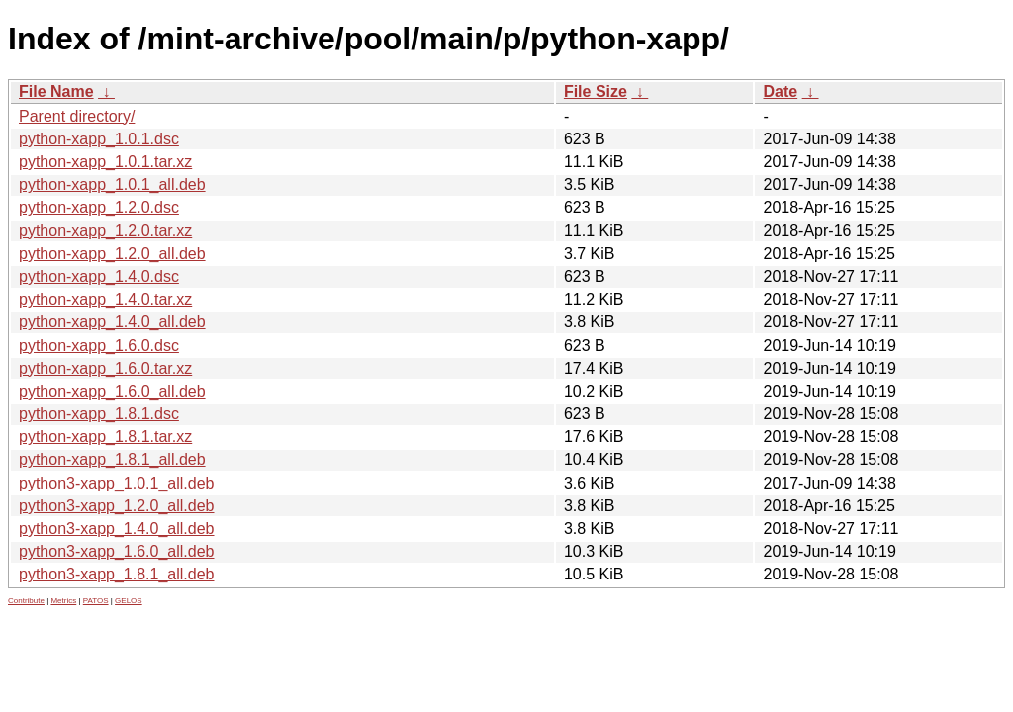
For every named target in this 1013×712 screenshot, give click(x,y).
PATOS (96, 600)
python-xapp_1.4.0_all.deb (112, 321)
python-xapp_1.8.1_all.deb (112, 459)
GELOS (128, 600)
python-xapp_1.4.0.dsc (99, 276)
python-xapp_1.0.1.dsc (99, 139)
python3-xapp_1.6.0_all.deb (117, 551)
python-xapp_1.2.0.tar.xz (105, 230)
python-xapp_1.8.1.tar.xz (105, 436)
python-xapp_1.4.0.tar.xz (105, 299)
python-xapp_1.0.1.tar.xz (105, 161)
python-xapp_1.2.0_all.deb (112, 253)
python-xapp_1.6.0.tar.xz (105, 368)
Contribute (26, 600)
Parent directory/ (77, 116)
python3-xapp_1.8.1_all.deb (117, 574)
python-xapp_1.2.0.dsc (99, 207)
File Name (56, 91)
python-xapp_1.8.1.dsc (99, 413)
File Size (595, 91)
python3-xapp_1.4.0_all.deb (117, 528)
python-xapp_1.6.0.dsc (99, 345)
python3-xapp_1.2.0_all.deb (117, 505)
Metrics (63, 600)
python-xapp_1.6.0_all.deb (112, 391)
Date (780, 91)
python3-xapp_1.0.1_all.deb (117, 483)
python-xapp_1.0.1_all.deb (112, 184)
